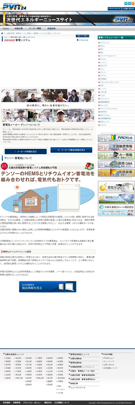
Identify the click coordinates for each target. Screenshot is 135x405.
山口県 (50, 371)
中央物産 (103, 79)
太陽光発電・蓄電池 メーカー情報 (18, 33)
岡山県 (50, 365)
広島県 (50, 368)
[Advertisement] (47, 64)
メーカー (61, 389)
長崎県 (60, 365)
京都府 (39, 365)
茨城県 (18, 361)
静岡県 (29, 381)
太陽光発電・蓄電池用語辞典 (82, 375)
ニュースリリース (78, 388)
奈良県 (39, 375)
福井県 (29, 368)
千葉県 (18, 371)
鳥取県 (50, 358)
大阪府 (39, 368)
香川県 (50, 378)
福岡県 (60, 358)
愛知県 (29, 385)
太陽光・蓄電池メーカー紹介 (82, 371)
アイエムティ (104, 98)
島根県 (50, 361)
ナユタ (102, 95)
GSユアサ (103, 66)
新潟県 (29, 358)
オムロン (103, 59)
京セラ (102, 46)
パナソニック (104, 42)
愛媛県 (50, 381)
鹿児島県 (61, 378)
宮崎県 (60, 375)
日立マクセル (104, 115)
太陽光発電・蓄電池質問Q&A (83, 379)
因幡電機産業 (104, 102)
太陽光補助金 (76, 359)
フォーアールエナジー (108, 56)
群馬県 (18, 365)
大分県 (60, 371)
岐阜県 (29, 378)
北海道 (8, 358)
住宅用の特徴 (83, 40)
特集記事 (74, 383)
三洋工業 (103, 92)
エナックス (104, 105)
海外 (59, 386)
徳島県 (50, 375)
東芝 (101, 52)
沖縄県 (60, 381)
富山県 (29, 361)
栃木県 (18, 358)
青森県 (8, 361)
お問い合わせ (109, 365)
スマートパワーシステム (108, 108)
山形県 (8, 375)
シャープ (103, 62)
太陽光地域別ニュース (14, 354)
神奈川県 (19, 378)
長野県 (29, 375)
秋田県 (8, 371)
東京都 (18, 375)
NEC (101, 49)
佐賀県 (60, 361)
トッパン (103, 89)
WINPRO (103, 112)
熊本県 (60, 368)
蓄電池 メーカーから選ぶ (42, 33)
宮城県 (8, 368)
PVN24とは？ (109, 358)
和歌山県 (40, 378)
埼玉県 (18, 368)
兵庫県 (39, 371)
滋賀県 (39, 361)
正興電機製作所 (105, 118)
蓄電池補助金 (76, 363)
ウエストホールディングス (109, 82)
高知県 (50, 385)
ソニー (102, 69)
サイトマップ (109, 361)
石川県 (29, 365)
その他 (60, 393)
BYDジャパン (105, 122)
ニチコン (103, 75)
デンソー (103, 72)
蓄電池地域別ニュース (79, 354)
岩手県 (8, 365)
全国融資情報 (82, 367)
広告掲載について (110, 368)
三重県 (39, 358)
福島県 (8, 378)
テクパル (103, 125)
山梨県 (29, 371)
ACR (101, 85)
